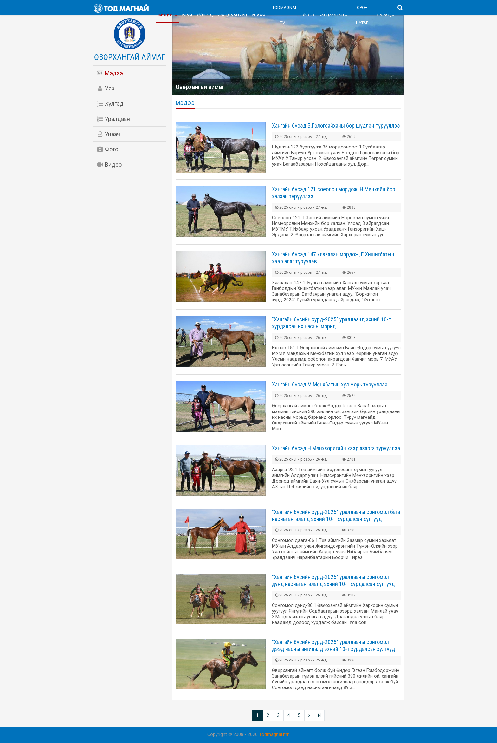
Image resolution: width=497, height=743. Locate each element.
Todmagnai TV (284, 15)
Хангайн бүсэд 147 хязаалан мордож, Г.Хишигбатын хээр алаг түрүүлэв (333, 258)
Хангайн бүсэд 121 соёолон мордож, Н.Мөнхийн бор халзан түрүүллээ (333, 193)
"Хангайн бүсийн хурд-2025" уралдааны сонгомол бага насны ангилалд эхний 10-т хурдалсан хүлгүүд (336, 515)
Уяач (186, 15)
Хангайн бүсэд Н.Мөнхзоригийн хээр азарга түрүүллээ (336, 448)
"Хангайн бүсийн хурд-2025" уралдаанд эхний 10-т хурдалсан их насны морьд (331, 323)
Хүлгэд (205, 15)
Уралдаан (113, 118)
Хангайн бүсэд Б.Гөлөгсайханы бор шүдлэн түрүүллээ (336, 125)
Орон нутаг (362, 15)
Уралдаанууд (232, 15)
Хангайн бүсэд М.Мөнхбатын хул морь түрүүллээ (330, 384)
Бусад (384, 15)
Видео (109, 164)
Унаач (258, 15)
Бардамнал (331, 15)
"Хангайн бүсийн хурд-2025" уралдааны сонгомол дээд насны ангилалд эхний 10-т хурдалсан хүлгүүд (333, 645)
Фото (308, 15)
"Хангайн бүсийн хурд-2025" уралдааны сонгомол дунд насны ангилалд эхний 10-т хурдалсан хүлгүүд (333, 580)
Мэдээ (166, 15)
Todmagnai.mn (274, 734)
